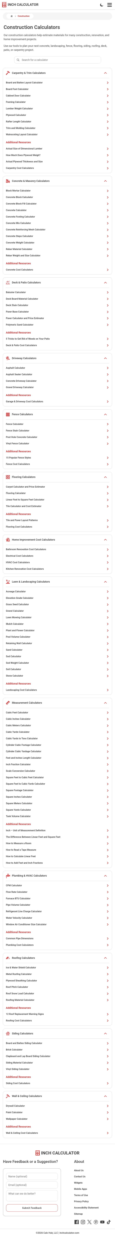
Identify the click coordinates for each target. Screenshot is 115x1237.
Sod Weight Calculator (57, 663)
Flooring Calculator (57, 493)
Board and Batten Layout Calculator (57, 82)
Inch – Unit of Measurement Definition (57, 830)
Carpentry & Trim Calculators (29, 72)
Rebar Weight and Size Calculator (57, 255)
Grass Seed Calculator (57, 604)
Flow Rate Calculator (57, 892)
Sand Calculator (57, 649)
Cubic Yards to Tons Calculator (57, 738)
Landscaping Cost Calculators (57, 690)
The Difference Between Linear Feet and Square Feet (57, 837)
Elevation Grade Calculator (57, 598)
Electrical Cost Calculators (57, 555)
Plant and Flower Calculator (57, 630)
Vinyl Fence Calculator (57, 443)
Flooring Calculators (23, 476)
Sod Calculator (57, 656)
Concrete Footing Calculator (57, 216)
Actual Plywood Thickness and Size (57, 161)
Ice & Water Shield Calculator (57, 967)
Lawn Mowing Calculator (57, 617)
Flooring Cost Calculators (57, 526)
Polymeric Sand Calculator (57, 324)
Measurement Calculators (27, 702)
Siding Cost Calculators (57, 1083)
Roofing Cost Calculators (57, 1020)
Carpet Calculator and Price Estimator (57, 486)
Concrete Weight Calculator (57, 242)
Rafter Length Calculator (57, 121)
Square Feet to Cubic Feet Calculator (57, 777)
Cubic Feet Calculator (57, 712)
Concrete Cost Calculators (57, 269)
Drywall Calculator (57, 1105)
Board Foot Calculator (57, 89)
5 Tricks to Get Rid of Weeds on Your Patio (57, 338)
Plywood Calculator (57, 115)
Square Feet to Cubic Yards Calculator (57, 783)
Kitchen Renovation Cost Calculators (57, 569)
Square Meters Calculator (57, 803)
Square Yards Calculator (57, 809)
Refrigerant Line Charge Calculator (57, 911)
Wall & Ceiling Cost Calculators (57, 1133)
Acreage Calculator (57, 591)
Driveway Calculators (24, 358)
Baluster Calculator (57, 292)
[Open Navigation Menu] (109, 5)
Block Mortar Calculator (57, 190)
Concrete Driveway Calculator (57, 381)
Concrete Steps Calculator (57, 236)
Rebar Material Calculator (57, 249)
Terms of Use (81, 1195)
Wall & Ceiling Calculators (27, 1096)
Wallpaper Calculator (57, 1119)
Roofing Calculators (23, 957)
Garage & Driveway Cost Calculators (57, 401)
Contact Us (79, 1176)
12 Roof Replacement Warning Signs (57, 1014)
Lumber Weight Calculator (57, 108)
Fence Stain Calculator (57, 430)
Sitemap (78, 1214)
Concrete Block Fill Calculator (57, 203)
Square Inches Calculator (57, 796)
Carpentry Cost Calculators (57, 168)
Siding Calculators (22, 1033)
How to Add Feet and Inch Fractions (57, 862)
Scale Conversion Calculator (57, 771)
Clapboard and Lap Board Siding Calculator (57, 1056)
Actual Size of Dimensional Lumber (57, 148)
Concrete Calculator (57, 210)
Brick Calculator (57, 1049)
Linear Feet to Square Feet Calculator (57, 499)
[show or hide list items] (105, 73)
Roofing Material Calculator (57, 1000)
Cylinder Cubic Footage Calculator (57, 745)
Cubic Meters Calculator (57, 725)
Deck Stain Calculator (57, 305)
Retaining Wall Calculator (57, 643)
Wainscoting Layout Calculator (57, 134)
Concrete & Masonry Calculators (30, 180)
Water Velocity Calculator (57, 918)
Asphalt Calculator (57, 368)
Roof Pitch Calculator (57, 987)
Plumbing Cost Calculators (57, 945)
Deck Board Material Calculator (57, 298)
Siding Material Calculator (57, 1062)
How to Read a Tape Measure (57, 849)
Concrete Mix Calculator (57, 223)
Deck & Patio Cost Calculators (57, 345)
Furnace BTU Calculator (57, 898)
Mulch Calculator (57, 624)
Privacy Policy (81, 1201)
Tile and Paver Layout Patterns (57, 520)
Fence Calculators (22, 414)
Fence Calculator (57, 424)
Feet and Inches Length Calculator (57, 758)
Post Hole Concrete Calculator (57, 437)
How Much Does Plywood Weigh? (57, 155)
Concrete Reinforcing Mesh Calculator (57, 229)
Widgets (78, 1182)
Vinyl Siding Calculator (57, 1069)
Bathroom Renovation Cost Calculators (57, 549)
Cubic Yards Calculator (57, 732)
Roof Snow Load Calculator (57, 993)
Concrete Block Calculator (57, 197)
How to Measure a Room (57, 843)
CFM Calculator (57, 885)
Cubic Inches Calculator (57, 719)
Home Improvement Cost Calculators (33, 539)
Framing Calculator (57, 102)
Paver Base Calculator (57, 311)
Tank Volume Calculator (57, 816)
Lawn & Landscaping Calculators (31, 581)
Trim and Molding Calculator (57, 128)
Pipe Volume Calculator (57, 904)
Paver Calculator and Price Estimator (57, 318)
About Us (79, 1170)
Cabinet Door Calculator (57, 95)
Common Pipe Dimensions (57, 938)
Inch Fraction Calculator (57, 764)
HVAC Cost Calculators (57, 562)
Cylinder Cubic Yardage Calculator (57, 751)
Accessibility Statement (86, 1207)
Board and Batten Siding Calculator (57, 1043)
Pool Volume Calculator (57, 636)
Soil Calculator (57, 669)
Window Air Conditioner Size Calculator (57, 924)
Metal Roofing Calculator (57, 974)
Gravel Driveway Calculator (57, 387)
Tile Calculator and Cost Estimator (57, 506)
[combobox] (61, 59)
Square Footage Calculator (57, 790)
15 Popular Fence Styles (57, 457)
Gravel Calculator (57, 611)
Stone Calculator (57, 675)
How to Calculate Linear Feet (57, 856)
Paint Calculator (57, 1112)
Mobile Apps (80, 1189)
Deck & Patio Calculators (26, 282)
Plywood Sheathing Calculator (57, 980)
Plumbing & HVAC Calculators (29, 875)
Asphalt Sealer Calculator (57, 374)
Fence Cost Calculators (57, 464)
